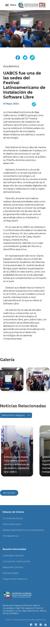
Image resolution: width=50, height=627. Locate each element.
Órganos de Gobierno (15, 579)
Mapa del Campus (13, 567)
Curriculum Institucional (16, 561)
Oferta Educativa (12, 524)
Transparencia (11, 536)
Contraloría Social (13, 518)
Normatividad (10, 573)
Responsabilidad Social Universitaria (23, 530)
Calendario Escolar (13, 555)
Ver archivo (9, 493)
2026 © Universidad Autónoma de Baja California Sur (25, 620)
